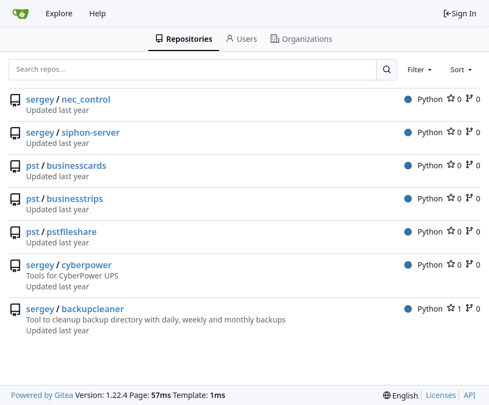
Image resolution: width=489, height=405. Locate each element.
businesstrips (75, 198)
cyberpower (86, 265)
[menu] (400, 395)
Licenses (441, 395)
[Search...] (386, 69)
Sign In (460, 13)
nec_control (85, 99)
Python (423, 99)
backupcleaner (92, 308)
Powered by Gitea (42, 395)
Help (97, 13)
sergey (40, 99)
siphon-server (90, 132)
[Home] (20, 13)
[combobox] (420, 69)
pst (32, 165)
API (469, 395)
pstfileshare (72, 231)
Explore (59, 13)
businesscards (76, 165)
